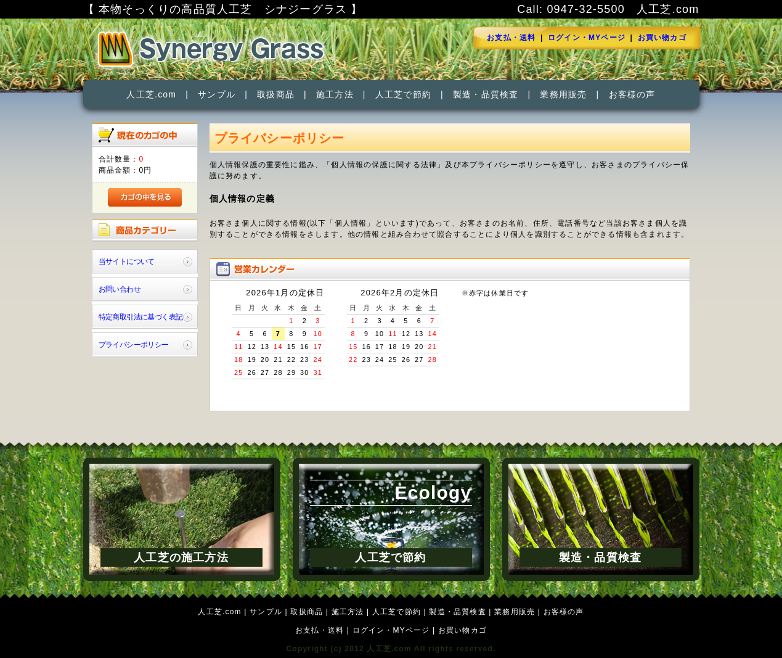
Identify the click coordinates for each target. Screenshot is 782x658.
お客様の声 (632, 94)
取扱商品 (276, 94)
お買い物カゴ (662, 37)
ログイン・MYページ (586, 37)
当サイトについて (127, 261)
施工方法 (335, 94)
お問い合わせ (120, 289)
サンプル (216, 94)
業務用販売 (563, 94)
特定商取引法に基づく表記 (141, 317)
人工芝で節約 (403, 94)
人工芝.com (151, 94)
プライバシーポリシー (134, 344)
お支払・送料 (511, 37)
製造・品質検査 (485, 94)
